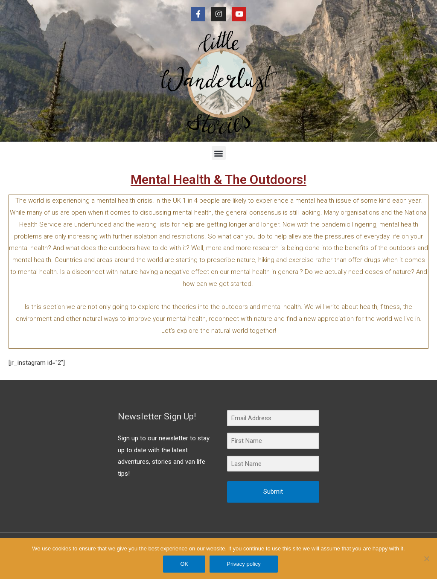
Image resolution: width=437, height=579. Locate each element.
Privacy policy (244, 564)
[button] (219, 153)
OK (185, 564)
